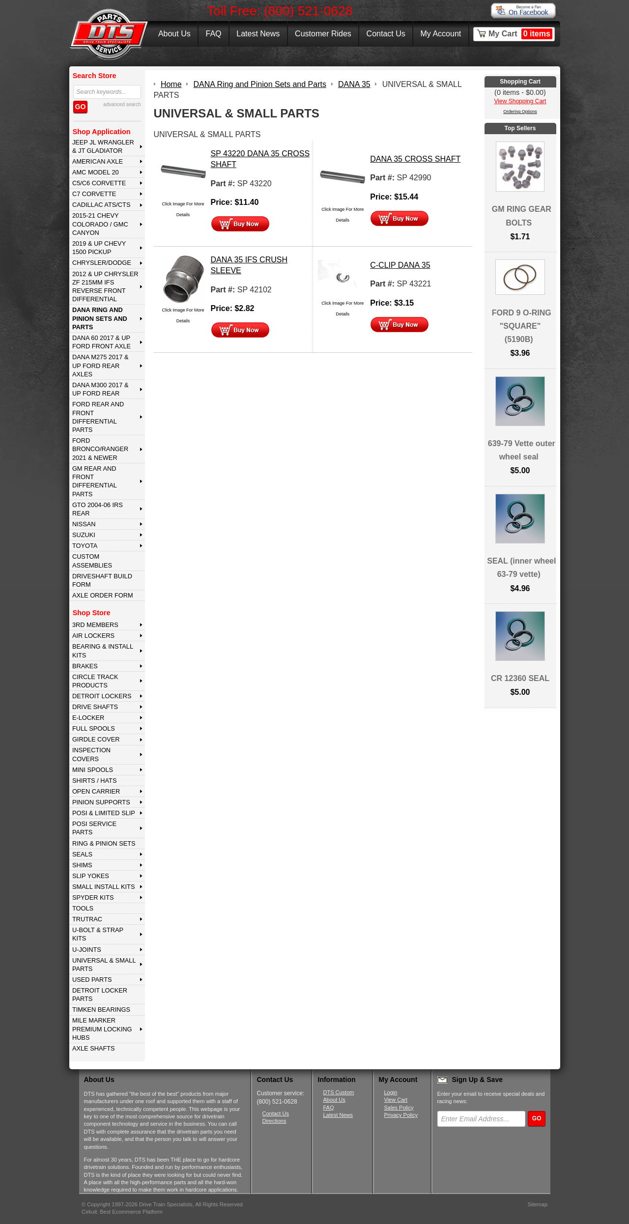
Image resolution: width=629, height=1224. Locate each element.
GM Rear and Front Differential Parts (94, 481)
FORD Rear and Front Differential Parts (98, 416)
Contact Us (386, 33)
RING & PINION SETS (104, 843)
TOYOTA (84, 545)
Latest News (258, 33)
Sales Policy (399, 1107)
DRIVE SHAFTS (95, 707)
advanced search (122, 104)
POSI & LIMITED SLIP (103, 813)
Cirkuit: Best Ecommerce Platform (122, 1212)
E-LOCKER (88, 717)
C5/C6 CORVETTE (99, 183)
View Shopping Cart (520, 101)
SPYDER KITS (93, 897)
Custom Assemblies (92, 561)
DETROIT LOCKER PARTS (99, 994)
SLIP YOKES (90, 876)
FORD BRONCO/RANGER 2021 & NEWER (100, 449)
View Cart (395, 1100)
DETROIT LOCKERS (102, 696)
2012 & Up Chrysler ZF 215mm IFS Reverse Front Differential (105, 286)
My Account (441, 33)
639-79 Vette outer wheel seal (521, 450)
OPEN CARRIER (96, 791)
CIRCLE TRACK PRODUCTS (95, 681)
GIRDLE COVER (96, 739)
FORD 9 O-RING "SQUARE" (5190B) (521, 326)
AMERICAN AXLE (97, 161)
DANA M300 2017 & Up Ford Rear (100, 389)
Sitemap (537, 1204)
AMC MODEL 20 (95, 172)
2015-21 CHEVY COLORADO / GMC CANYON (100, 224)
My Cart (520, 33)
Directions (274, 1121)
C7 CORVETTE (94, 194)
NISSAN (84, 524)
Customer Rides (323, 33)
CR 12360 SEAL (520, 678)
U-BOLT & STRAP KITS (97, 934)
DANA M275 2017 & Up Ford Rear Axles (100, 365)
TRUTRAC (87, 919)
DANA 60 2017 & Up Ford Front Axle (101, 342)
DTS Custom (338, 1092)
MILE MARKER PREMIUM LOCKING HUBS (102, 1029)
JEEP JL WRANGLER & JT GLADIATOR (103, 146)
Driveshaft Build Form (102, 580)
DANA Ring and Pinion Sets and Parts (99, 318)
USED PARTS (92, 979)
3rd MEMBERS (95, 624)
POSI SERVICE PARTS (94, 828)
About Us (174, 33)
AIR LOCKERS (93, 635)
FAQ (213, 33)
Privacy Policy (401, 1115)
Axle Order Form (102, 595)
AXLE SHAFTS (93, 1048)
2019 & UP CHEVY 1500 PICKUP (99, 248)
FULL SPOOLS (93, 728)
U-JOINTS (86, 949)
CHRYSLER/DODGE (101, 262)
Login (391, 1092)
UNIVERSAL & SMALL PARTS (104, 964)
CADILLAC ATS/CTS (101, 204)
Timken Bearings (101, 1009)
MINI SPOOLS (92, 769)
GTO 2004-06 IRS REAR (97, 509)
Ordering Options (520, 111)
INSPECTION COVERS (91, 754)
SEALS (82, 854)
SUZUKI (83, 535)
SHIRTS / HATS (94, 780)
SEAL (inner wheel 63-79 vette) (521, 567)
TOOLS (82, 908)
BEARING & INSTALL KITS (102, 650)
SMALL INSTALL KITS (103, 886)
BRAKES (85, 666)
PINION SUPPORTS (101, 802)
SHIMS (82, 865)
